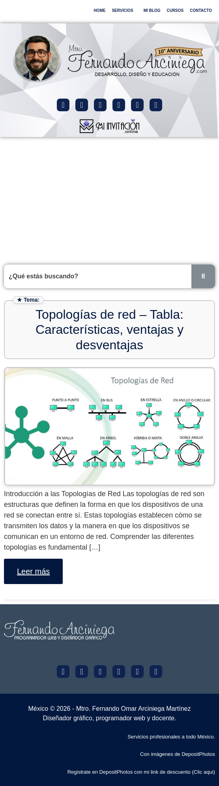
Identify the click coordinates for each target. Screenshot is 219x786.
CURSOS (175, 10)
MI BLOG (152, 10)
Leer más (33, 571)
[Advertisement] (109, 196)
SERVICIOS (122, 10)
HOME (99, 10)
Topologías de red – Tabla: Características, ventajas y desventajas (109, 329)
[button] (124, 10)
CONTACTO (201, 10)
